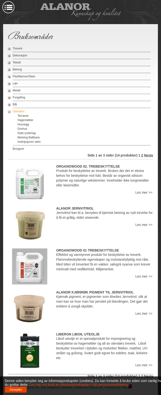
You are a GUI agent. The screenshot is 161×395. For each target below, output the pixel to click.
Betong (17, 69)
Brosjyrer (18, 148)
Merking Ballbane (29, 137)
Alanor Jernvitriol (75, 208)
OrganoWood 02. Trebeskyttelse (88, 166)
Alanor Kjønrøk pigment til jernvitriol (95, 292)
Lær (15, 83)
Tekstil (17, 62)
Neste (148, 155)
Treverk (17, 48)
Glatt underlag (27, 133)
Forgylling (19, 97)
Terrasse (23, 115)
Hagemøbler (25, 120)
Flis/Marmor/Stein (24, 76)
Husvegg (23, 124)
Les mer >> (143, 192)
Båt (15, 104)
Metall (16, 90)
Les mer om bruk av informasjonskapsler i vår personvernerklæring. (79, 385)
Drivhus (22, 128)
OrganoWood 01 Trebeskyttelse (87, 250)
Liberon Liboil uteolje (78, 334)
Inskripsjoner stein (29, 141)
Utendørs (19, 111)
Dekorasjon (20, 55)
